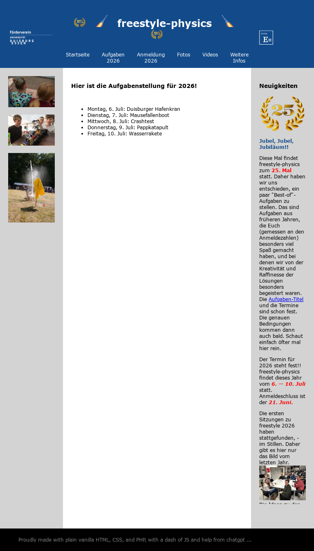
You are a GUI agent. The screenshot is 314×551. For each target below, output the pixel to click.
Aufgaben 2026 (113, 58)
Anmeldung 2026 (151, 58)
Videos (210, 55)
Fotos (183, 55)
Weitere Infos (239, 58)
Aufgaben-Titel (286, 299)
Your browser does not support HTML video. (157, 181)
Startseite (78, 55)
